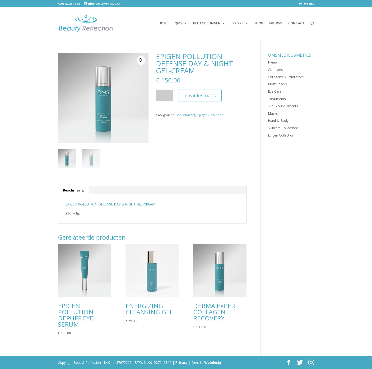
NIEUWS (275, 23)
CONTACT (296, 23)
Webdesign (213, 362)
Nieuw (273, 62)
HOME (163, 23)
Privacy (181, 362)
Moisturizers (185, 115)
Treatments (277, 98)
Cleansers (275, 69)
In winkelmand (199, 95)
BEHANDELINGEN (207, 23)
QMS (178, 23)
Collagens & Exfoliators (286, 77)
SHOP (258, 23)
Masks (273, 113)
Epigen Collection (210, 115)
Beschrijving (73, 190)
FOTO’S (237, 23)
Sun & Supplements (283, 106)
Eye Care (274, 91)
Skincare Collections (283, 128)
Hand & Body (278, 120)
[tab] (73, 190)
